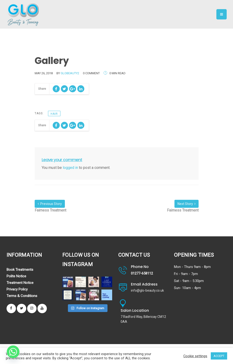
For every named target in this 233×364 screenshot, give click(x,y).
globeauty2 (70, 73)
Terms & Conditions (22, 296)
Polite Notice (16, 276)
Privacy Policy (17, 289)
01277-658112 (142, 273)
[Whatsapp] (13, 351)
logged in (70, 167)
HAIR (54, 113)
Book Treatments (20, 269)
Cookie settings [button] (195, 356)
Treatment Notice (20, 283)
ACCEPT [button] (219, 356)
